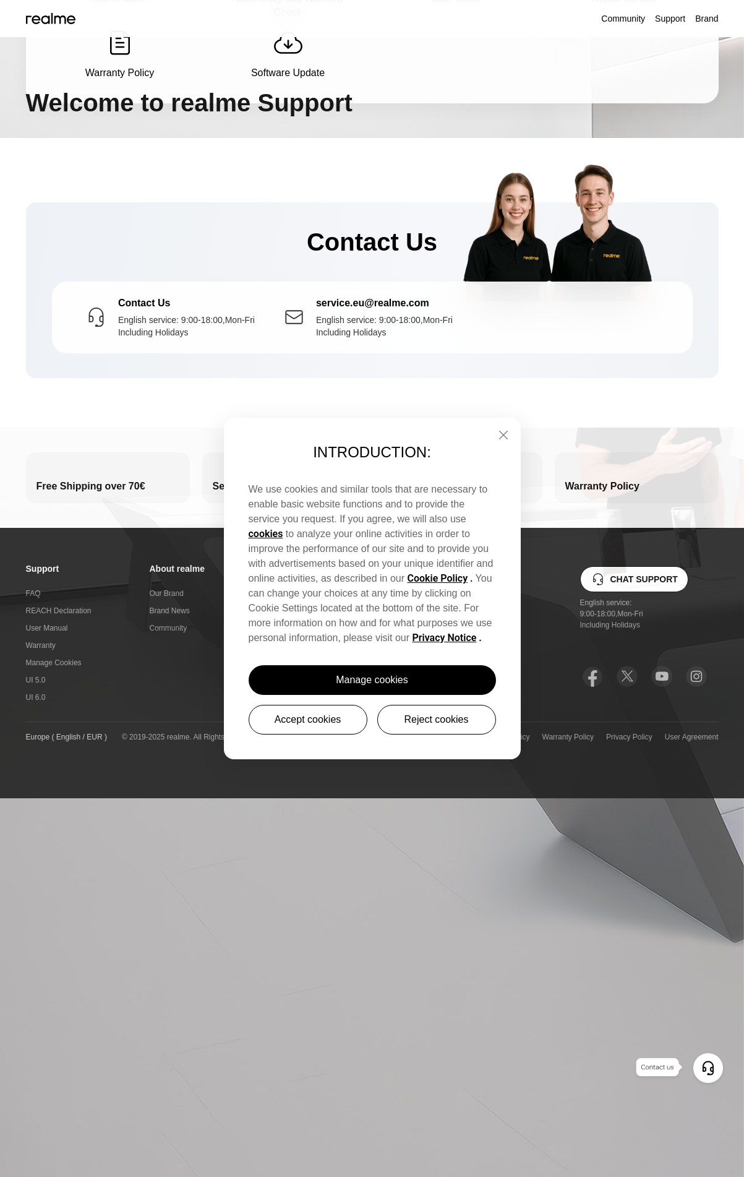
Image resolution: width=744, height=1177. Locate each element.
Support (670, 19)
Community (623, 19)
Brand (706, 19)
